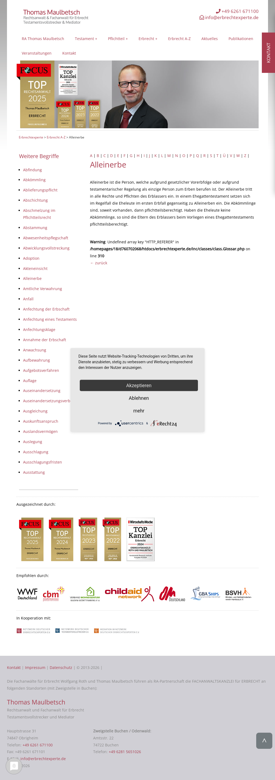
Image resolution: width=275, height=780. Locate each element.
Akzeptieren (139, 385)
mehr (138, 410)
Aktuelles (209, 38)
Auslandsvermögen (40, 431)
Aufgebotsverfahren (41, 370)
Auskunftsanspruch (40, 421)
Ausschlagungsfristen (42, 462)
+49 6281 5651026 (125, 751)
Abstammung (35, 227)
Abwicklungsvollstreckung (46, 248)
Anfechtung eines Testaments (50, 319)
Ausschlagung (35, 451)
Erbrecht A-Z (179, 38)
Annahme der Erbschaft (44, 339)
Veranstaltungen (37, 53)
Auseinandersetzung (41, 390)
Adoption (31, 258)
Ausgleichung (35, 411)
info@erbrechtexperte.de (229, 17)
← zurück (98, 262)
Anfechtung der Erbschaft (46, 309)
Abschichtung (35, 200)
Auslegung (32, 441)
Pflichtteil (116, 38)
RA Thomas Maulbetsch (43, 38)
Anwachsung (34, 349)
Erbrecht (146, 38)
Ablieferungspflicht (40, 190)
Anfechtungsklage (39, 329)
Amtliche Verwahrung (42, 288)
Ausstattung (34, 472)
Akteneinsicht (35, 268)
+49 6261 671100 (237, 11)
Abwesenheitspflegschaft (45, 237)
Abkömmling (34, 179)
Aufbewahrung (36, 360)
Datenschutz (61, 667)
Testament (84, 38)
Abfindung (32, 169)
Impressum (35, 667)
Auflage (30, 380)
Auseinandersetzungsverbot (48, 400)
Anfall (28, 298)
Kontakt (69, 53)
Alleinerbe (32, 278)
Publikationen (241, 38)
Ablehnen (139, 398)
